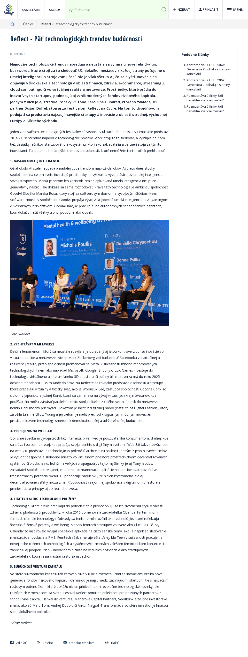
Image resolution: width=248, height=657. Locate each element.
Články (28, 24)
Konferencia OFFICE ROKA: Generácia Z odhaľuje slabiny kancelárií (208, 69)
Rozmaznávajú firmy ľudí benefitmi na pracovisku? (205, 97)
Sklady (55, 9)
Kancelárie (31, 9)
